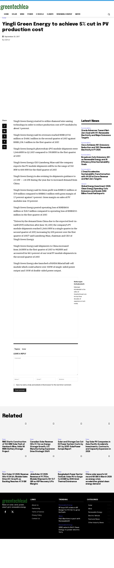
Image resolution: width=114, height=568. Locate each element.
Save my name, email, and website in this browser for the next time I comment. (43, 385)
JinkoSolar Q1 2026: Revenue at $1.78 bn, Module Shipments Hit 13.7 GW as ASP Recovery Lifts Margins (42, 479)
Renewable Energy (65, 505)
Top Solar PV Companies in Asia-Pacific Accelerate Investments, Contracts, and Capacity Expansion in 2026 (98, 446)
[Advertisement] (55, 6)
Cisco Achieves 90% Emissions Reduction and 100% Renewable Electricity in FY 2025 (95, 147)
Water (61, 513)
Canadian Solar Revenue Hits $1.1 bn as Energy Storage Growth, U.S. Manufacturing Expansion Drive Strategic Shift (42, 446)
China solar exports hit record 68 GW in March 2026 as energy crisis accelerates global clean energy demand (99, 479)
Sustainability (86, 128)
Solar (4, 18)
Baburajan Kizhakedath (79, 282)
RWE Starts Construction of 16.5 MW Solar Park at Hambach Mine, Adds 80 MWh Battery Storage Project (14, 446)
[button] (109, 14)
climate (83, 184)
